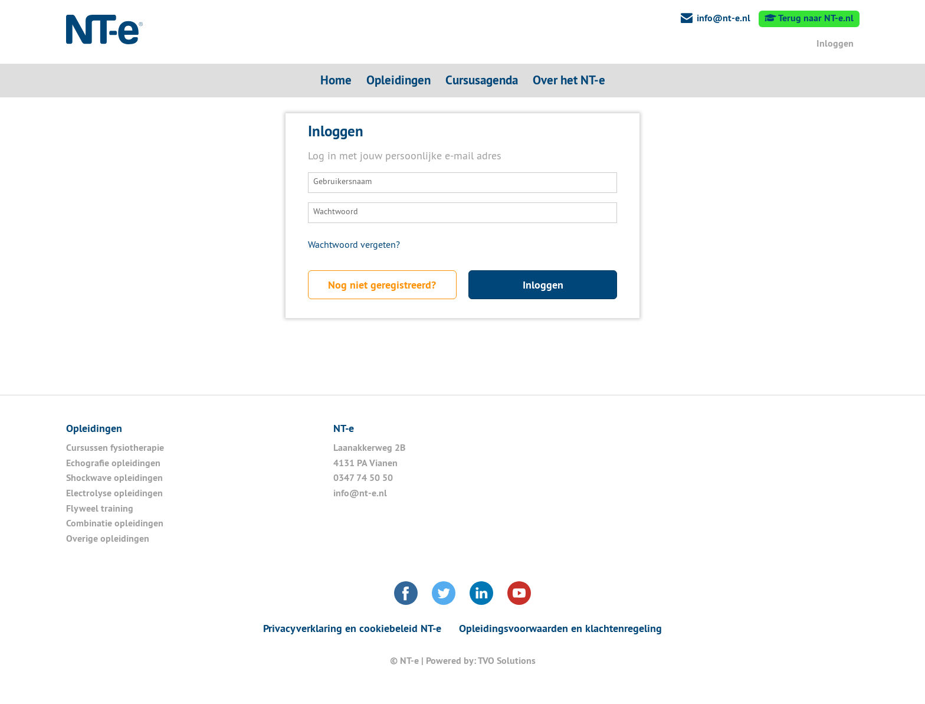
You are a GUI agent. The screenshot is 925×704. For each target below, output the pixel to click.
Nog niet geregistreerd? (382, 285)
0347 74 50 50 (363, 477)
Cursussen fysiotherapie (115, 447)
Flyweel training (101, 508)
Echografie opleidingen (113, 463)
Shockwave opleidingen (114, 477)
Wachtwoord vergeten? (354, 245)
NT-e (104, 32)
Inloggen (834, 43)
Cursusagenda (481, 80)
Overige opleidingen (107, 538)
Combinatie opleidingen (114, 523)
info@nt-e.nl (723, 18)
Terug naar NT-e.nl (809, 18)
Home (336, 80)
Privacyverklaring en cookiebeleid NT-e (352, 628)
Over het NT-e (569, 80)
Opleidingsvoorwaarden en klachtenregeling (560, 628)
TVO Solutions (507, 660)
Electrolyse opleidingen (114, 493)
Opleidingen (398, 80)
